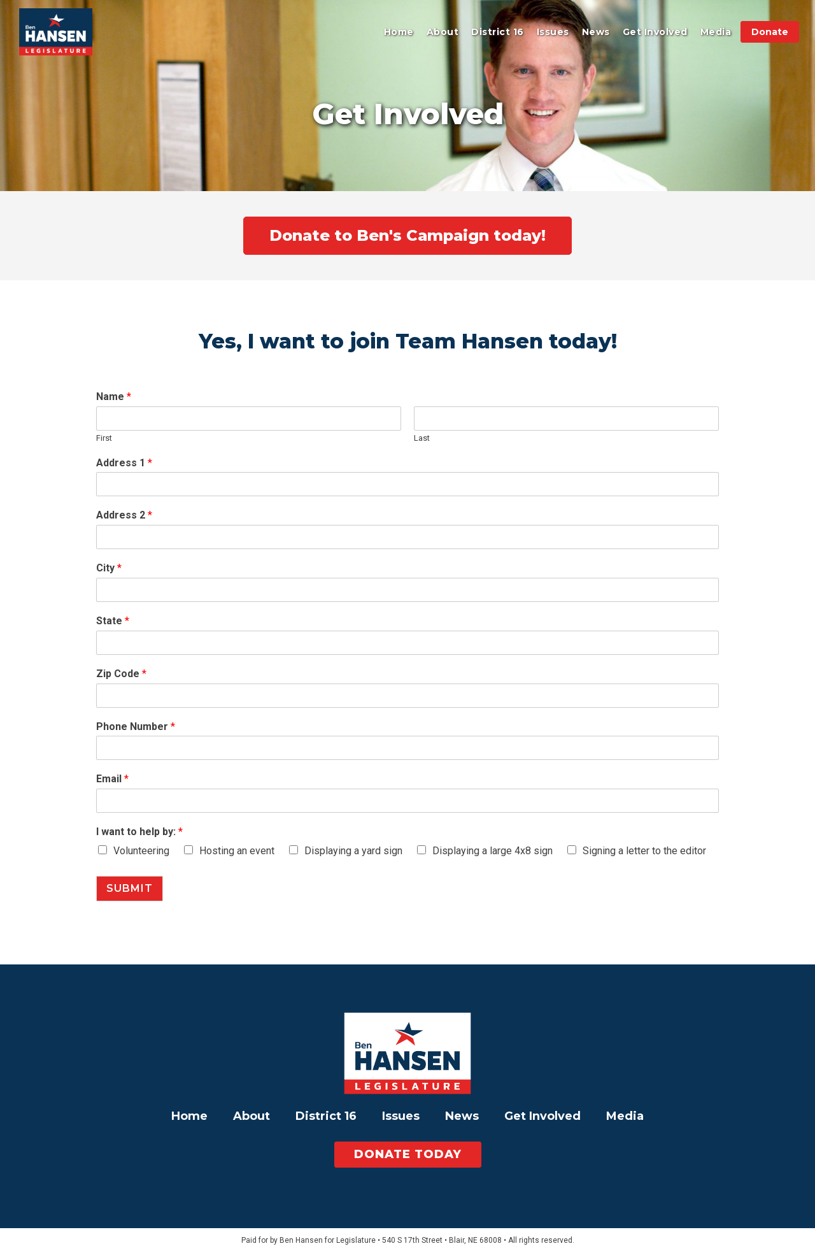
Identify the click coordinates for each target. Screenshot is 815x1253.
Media (716, 32)
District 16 (497, 32)
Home (399, 32)
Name (113, 396)
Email (112, 779)
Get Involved (655, 32)
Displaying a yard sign (353, 851)
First (104, 438)
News (596, 32)
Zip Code (121, 674)
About (443, 32)
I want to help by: (139, 832)
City (109, 568)
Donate (769, 32)
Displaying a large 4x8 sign (492, 851)
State (112, 621)
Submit (129, 888)
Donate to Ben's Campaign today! (407, 235)
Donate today (408, 1154)
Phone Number (135, 726)
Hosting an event (236, 851)
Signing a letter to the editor (644, 851)
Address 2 (124, 515)
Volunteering (141, 851)
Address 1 (124, 463)
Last (422, 438)
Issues (553, 32)
